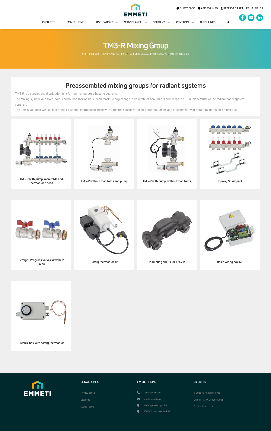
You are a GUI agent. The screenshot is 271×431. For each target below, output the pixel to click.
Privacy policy (88, 392)
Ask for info (208, 8)
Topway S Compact (229, 181)
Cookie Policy (87, 406)
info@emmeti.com (152, 399)
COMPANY (159, 22)
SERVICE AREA (133, 22)
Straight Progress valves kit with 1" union (41, 262)
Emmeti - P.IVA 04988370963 (208, 399)
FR (256, 8)
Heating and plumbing (114, 54)
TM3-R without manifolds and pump (104, 181)
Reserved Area (232, 8)
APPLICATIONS (104, 22)
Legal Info (85, 399)
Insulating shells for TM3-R (167, 262)
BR (261, 8)
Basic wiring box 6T (230, 262)
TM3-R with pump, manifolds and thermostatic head (41, 181)
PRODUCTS (48, 22)
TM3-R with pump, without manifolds (167, 181)
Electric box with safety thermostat (41, 343)
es (247, 8)
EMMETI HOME (75, 22)
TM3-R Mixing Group (180, 54)
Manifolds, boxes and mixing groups (148, 54)
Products (94, 54)
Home (83, 54)
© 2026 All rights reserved (206, 392)
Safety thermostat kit (104, 262)
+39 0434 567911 (152, 392)
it (252, 8)
